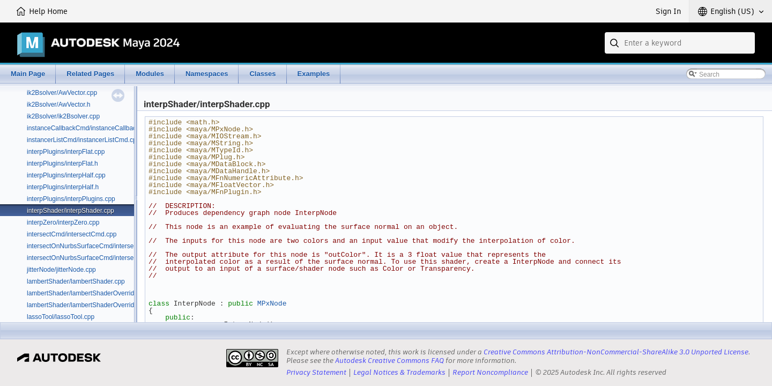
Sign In (668, 11)
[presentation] (252, 358)
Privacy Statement (316, 372)
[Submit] (615, 43)
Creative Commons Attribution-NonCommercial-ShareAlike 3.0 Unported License (616, 352)
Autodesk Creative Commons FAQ (389, 360)
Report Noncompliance (490, 372)
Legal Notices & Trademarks (399, 372)
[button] (730, 11)
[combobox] (680, 43)
